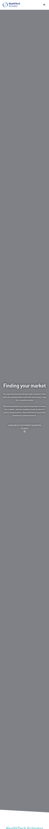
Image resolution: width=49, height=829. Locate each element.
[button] (44, 4)
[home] (10, 5)
